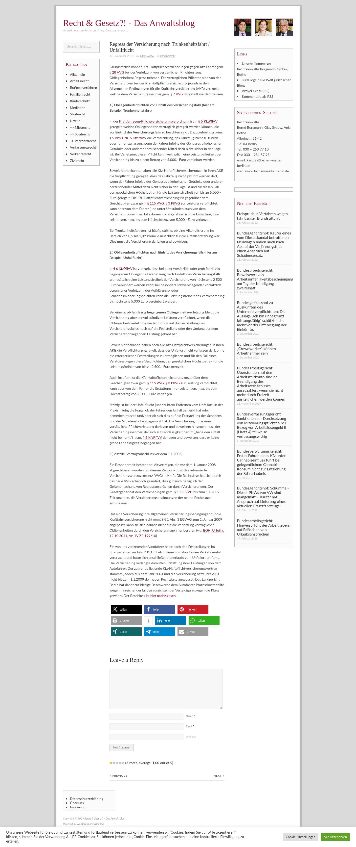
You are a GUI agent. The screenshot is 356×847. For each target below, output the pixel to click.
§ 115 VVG (155, 203)
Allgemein (77, 74)
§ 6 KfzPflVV (122, 268)
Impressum (78, 806)
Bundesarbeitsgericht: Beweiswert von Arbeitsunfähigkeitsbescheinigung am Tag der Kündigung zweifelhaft (264, 278)
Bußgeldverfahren (83, 87)
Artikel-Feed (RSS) (255, 91)
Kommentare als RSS (257, 96)
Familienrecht (80, 94)
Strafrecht (77, 114)
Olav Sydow (147, 55)
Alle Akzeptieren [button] (335, 837)
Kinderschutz (80, 101)
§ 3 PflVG (172, 203)
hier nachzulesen (163, 595)
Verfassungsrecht (83, 147)
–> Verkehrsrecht (83, 141)
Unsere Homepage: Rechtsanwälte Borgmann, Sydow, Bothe (262, 69)
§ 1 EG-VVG (183, 491)
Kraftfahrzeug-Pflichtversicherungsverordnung (154, 121)
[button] (126, 609)
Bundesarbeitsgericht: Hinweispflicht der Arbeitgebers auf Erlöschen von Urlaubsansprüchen (263, 527)
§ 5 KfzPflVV (207, 121)
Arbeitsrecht (79, 81)
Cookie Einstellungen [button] (300, 837)
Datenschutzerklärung (86, 798)
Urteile (75, 121)
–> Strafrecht (80, 134)
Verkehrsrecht (168, 55)
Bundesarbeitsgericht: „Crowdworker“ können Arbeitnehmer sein (256, 348)
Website (191, 736)
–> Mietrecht (80, 127)
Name (190, 715)
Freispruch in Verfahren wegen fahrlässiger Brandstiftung (262, 215)
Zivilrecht (77, 160)
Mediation (78, 107)
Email (190, 725)
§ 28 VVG (117, 72)
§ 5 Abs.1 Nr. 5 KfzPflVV (128, 137)
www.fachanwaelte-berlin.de (267, 171)
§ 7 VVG (176, 94)
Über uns (77, 802)
